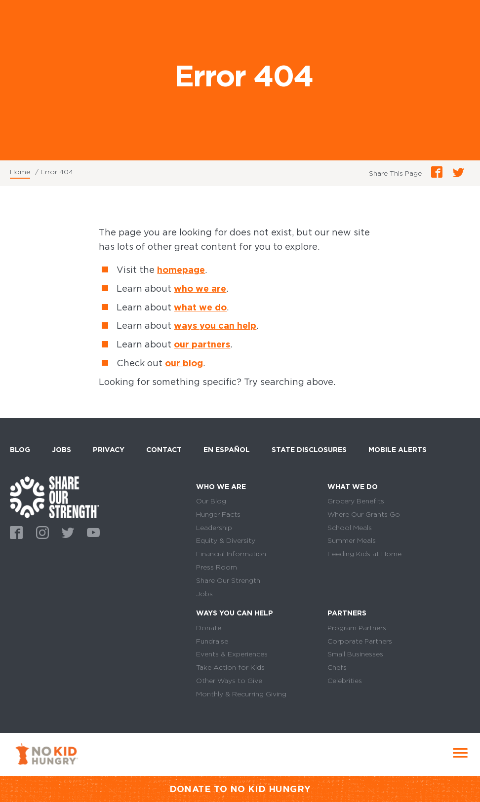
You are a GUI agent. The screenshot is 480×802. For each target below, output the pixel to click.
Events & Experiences (232, 654)
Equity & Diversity (225, 540)
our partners (202, 344)
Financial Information (231, 554)
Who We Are (221, 487)
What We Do (352, 487)
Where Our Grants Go (363, 514)
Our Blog (211, 501)
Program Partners (356, 628)
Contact (164, 450)
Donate (208, 628)
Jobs (61, 450)
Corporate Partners (359, 641)
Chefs (337, 667)
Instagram (40, 531)
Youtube (92, 531)
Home (20, 172)
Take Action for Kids (230, 667)
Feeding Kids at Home (364, 554)
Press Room (216, 567)
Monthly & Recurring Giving (241, 694)
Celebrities (344, 681)
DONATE (190, 789)
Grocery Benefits (355, 501)
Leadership (214, 528)
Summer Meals (351, 540)
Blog (20, 450)
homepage (181, 270)
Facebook (15, 531)
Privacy (108, 450)
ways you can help (215, 325)
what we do (200, 307)
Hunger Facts (218, 514)
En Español (226, 450)
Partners (346, 613)
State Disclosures (309, 450)
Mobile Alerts (397, 448)
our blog (184, 363)
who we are (200, 288)
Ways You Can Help (234, 613)
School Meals (349, 528)
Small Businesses (355, 654)
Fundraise (212, 641)
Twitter (66, 531)
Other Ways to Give (229, 681)
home (54, 497)
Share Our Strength (228, 580)
